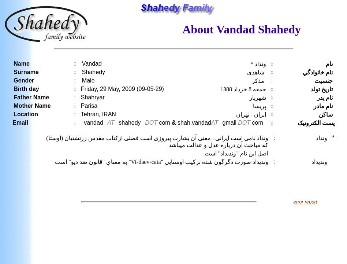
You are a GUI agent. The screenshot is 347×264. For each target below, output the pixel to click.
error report (305, 202)
